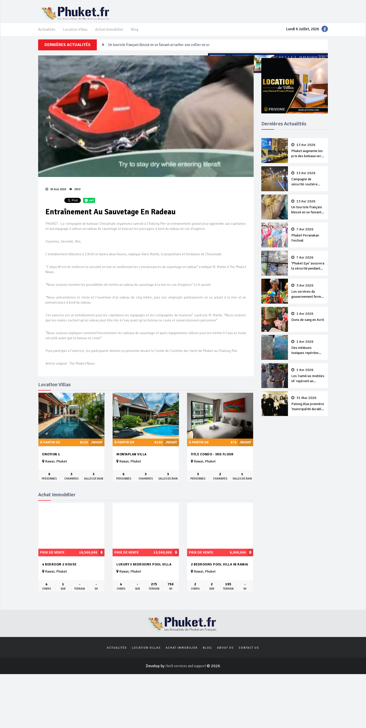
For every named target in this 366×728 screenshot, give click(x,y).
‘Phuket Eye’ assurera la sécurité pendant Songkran (308, 270)
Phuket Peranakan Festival (308, 241)
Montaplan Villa (131, 461)
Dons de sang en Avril (308, 323)
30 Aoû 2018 (56, 196)
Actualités (47, 34)
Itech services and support (186, 674)
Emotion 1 (51, 461)
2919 (75, 196)
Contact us (249, 655)
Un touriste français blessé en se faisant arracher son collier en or (308, 214)
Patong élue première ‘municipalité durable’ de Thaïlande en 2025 (308, 410)
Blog (137, 34)
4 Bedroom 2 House (59, 571)
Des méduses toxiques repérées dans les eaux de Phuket (308, 354)
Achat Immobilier (111, 34)
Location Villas (76, 34)
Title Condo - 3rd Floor (212, 461)
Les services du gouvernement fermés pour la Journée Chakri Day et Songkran (308, 298)
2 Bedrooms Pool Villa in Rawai (219, 571)
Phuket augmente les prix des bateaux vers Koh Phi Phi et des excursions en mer (308, 158)
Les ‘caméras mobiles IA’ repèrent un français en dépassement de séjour (308, 382)
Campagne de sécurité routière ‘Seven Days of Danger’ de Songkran (166, 51)
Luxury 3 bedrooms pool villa (143, 571)
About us (225, 655)
